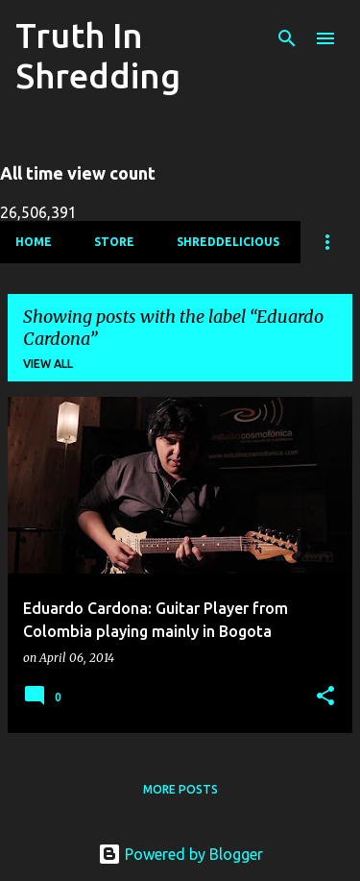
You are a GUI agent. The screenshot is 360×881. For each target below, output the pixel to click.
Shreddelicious (228, 241)
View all (48, 363)
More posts (180, 789)
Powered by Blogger (180, 854)
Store (114, 241)
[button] (325, 697)
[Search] (287, 38)
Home (33, 241)
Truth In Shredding (97, 55)
